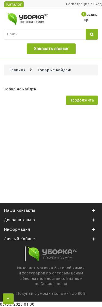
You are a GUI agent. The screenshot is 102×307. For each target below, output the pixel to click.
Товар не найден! (54, 70)
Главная (18, 70)
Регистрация (78, 4)
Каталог (14, 4)
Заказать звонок (51, 48)
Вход (97, 4)
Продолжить (81, 100)
